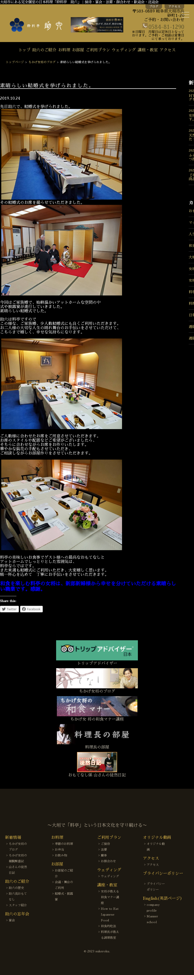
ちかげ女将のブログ (42, 62)
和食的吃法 (108, 926)
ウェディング (124, 50)
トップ (24, 50)
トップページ (15, 62)
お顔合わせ (108, 861)
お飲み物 (61, 855)
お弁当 (59, 849)
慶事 (104, 855)
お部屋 (78, 50)
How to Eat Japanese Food (110, 914)
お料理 (64, 50)
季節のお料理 (64, 843)
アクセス (174, 6)
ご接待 (105, 843)
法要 (104, 849)
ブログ (153, 6)
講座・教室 (148, 50)
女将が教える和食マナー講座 (110, 897)
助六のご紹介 (44, 50)
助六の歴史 (16, 887)
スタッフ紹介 (18, 905)
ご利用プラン (98, 50)
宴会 (12, 920)
